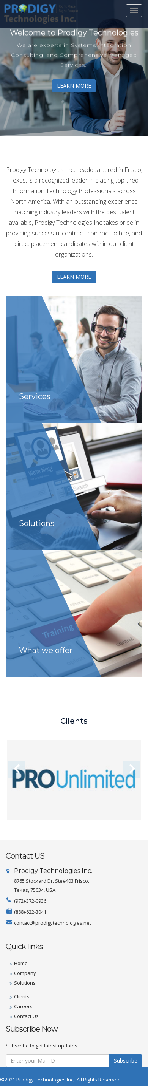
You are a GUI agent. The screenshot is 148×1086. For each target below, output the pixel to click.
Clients (22, 996)
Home (21, 963)
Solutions (25, 982)
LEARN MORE (74, 85)
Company (25, 973)
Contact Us (26, 1016)
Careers (23, 1006)
